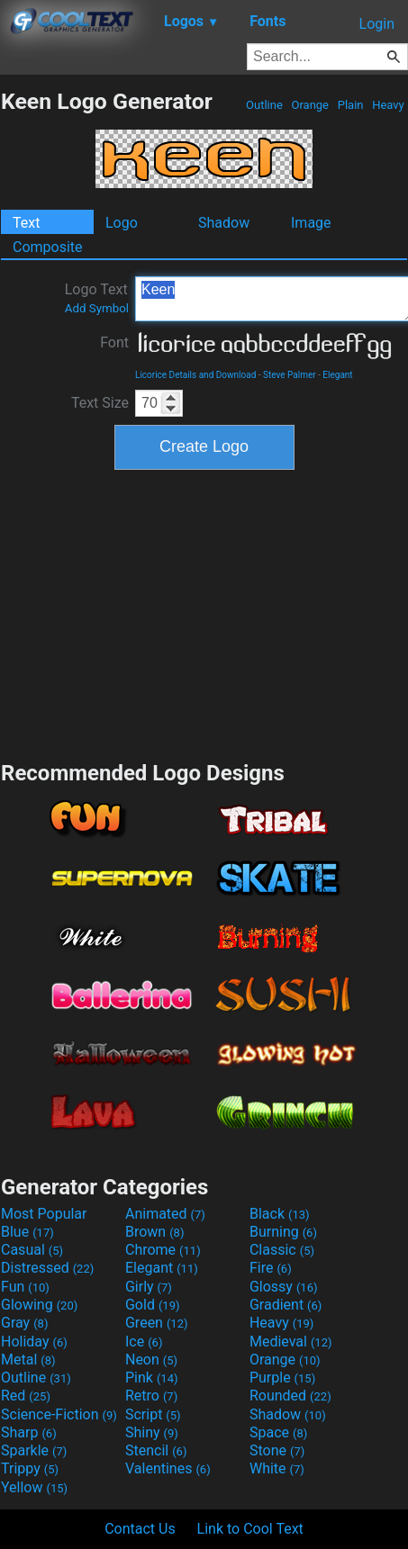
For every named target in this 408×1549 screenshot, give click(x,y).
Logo (121, 222)
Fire (270, 1267)
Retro (151, 1395)
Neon (151, 1359)
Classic (281, 1249)
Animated (165, 1213)
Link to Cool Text (250, 1528)
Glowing (39, 1304)
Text (26, 222)
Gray (24, 1322)
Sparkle (34, 1450)
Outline (264, 105)
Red (25, 1395)
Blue (27, 1231)
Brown (154, 1231)
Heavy (388, 105)
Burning (283, 1231)
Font (114, 342)
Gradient (285, 1304)
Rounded (290, 1395)
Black (279, 1213)
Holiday (34, 1341)
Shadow (223, 222)
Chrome (163, 1249)
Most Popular (44, 1213)
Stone (276, 1450)
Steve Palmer (289, 375)
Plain (350, 105)
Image (311, 222)
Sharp (29, 1432)
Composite (48, 247)
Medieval (290, 1341)
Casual (32, 1249)
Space (278, 1432)
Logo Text (97, 298)
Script (153, 1414)
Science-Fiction (59, 1414)
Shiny (151, 1432)
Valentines (168, 1468)
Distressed (47, 1267)
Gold (152, 1304)
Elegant (337, 375)
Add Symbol (97, 308)
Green (156, 1322)
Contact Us (140, 1528)
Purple (282, 1377)
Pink (151, 1377)
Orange (309, 105)
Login (376, 23)
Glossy (283, 1286)
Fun (25, 1286)
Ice (143, 1341)
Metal (28, 1359)
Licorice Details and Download (195, 375)
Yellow (34, 1487)
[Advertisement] (204, 613)
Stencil (155, 1450)
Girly (148, 1286)
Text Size (100, 402)
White (276, 1468)
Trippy (30, 1468)
